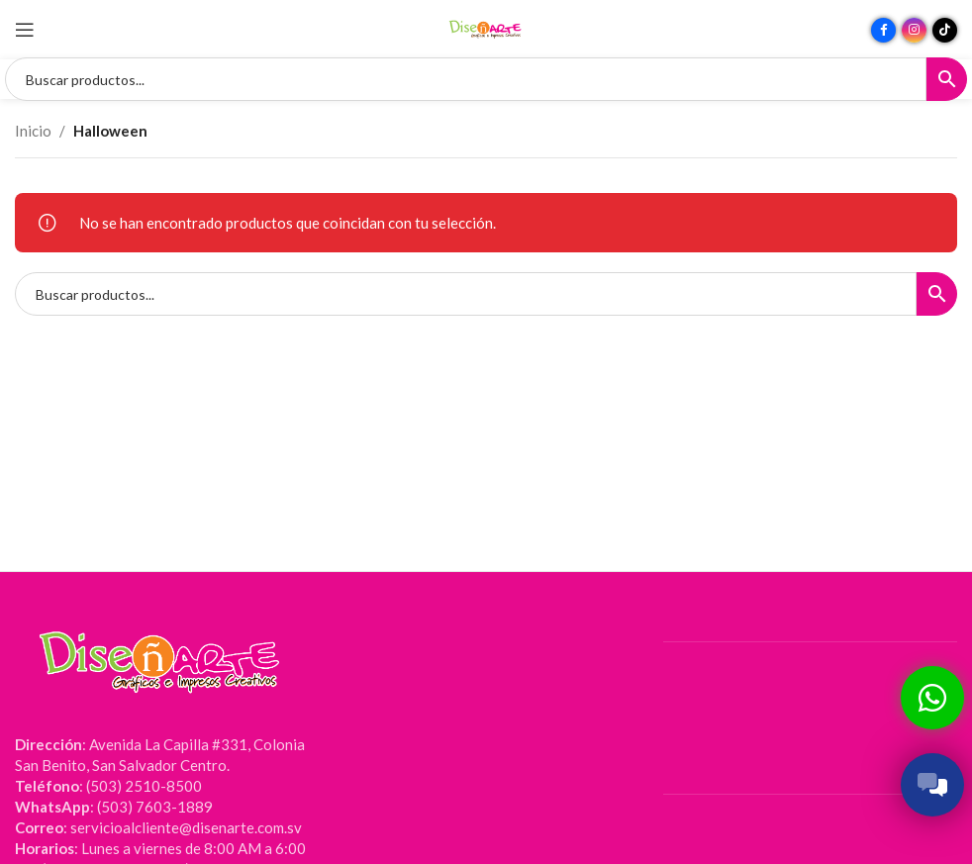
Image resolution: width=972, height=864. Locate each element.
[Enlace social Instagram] (914, 30)
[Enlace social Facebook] (883, 30)
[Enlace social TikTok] (944, 30)
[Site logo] (486, 28)
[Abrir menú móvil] (25, 29)
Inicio (33, 131)
